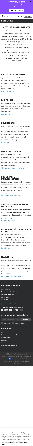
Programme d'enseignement (11, 195)
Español (27, 361)
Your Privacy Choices (17, 359)
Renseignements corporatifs (9, 334)
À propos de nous (7, 91)
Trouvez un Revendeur (7, 294)
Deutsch (10, 361)
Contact (28, 359)
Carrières (4, 340)
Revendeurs (5, 142)
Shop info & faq (5, 289)
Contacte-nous (5, 337)
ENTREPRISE (7, 20)
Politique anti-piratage (9, 220)
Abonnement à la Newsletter (11, 276)
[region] (16, 437)
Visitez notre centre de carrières (12, 168)
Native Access (5, 297)
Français (21, 361)
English (4, 361)
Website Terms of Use (16, 442)
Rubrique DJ (7, 323)
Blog (2, 332)
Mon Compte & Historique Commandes (12, 291)
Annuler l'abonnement (7, 300)
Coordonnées (6, 114)
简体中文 (16, 363)
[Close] (31, 430)
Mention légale (6, 356)
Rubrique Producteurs (20, 323)
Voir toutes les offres (17, 10)
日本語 (16, 361)
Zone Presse (5, 248)
